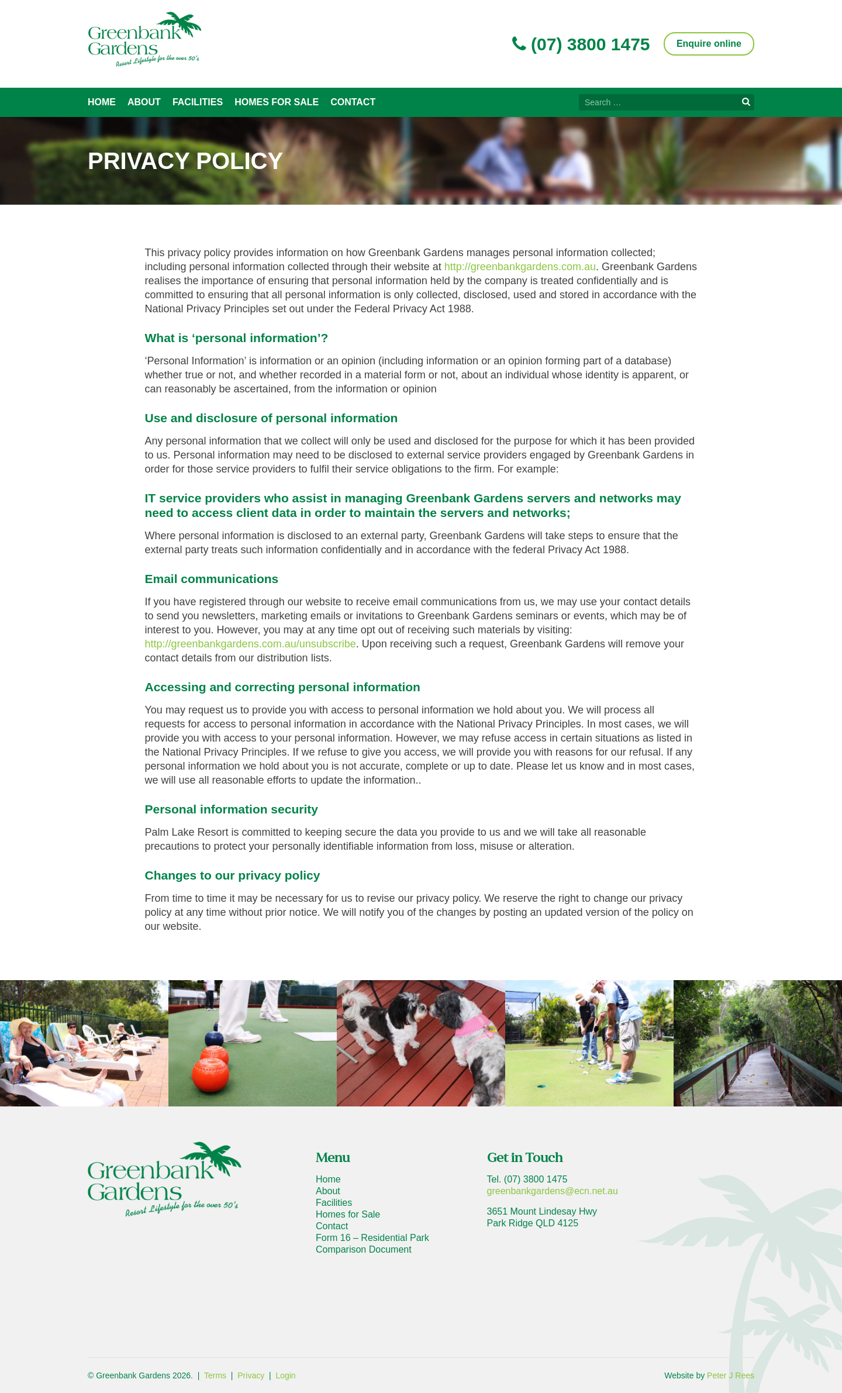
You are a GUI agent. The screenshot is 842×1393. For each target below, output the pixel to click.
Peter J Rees (730, 1375)
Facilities (197, 102)
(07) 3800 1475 (581, 44)
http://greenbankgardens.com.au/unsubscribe (250, 644)
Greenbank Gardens (144, 39)
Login (285, 1375)
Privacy (250, 1375)
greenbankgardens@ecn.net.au (552, 1191)
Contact (352, 102)
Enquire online (709, 44)
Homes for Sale (276, 102)
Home (102, 102)
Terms (215, 1375)
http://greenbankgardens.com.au (520, 267)
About (144, 102)
